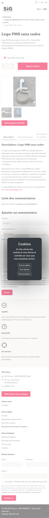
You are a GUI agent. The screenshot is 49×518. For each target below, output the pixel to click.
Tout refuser (24, 269)
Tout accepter (24, 265)
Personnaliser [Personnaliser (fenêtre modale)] (24, 274)
